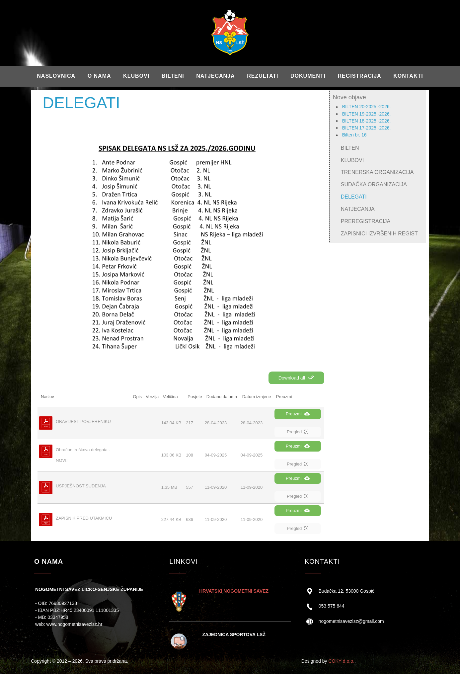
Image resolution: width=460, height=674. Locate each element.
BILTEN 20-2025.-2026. (366, 106)
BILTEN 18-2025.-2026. (366, 121)
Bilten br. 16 (354, 134)
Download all (296, 377)
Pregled (297, 431)
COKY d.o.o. (341, 661)
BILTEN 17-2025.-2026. (366, 127)
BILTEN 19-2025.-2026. (366, 114)
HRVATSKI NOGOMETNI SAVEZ (233, 591)
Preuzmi (298, 413)
